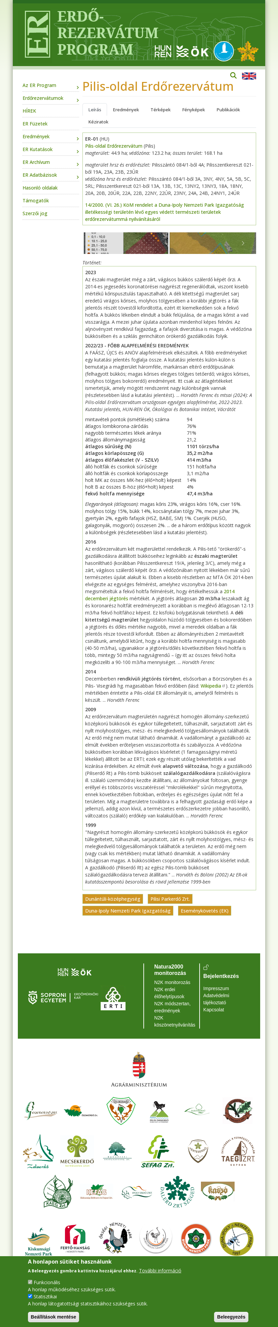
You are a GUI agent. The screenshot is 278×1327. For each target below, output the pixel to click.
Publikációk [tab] (228, 110)
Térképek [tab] (160, 110)
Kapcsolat (213, 1009)
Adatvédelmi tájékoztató (216, 999)
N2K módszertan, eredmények (172, 1007)
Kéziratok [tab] (98, 122)
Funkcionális (47, 1282)
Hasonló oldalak (40, 187)
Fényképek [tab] (193, 110)
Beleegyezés (231, 1317)
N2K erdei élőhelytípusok (169, 993)
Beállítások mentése (53, 1317)
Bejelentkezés (221, 976)
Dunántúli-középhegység (112, 899)
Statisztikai (45, 1296)
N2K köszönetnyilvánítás (174, 1021)
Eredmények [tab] (126, 110)
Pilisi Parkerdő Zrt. (170, 899)
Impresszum (216, 988)
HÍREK (29, 111)
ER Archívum (36, 162)
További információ (160, 1270)
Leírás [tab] (94, 110)
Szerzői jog (35, 213)
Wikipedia (213, 686)
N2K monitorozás (172, 982)
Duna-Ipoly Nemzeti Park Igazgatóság (128, 910)
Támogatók (36, 200)
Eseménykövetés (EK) (205, 910)
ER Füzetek (35, 123)
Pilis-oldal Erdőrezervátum (113, 146)
